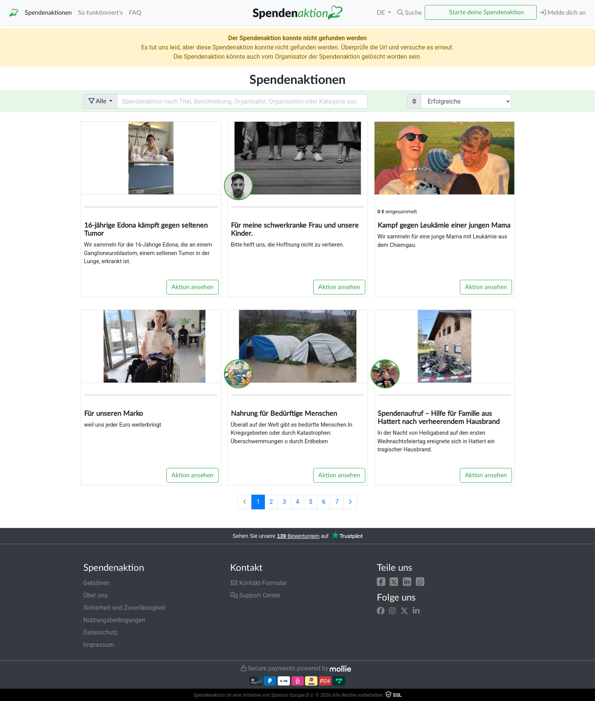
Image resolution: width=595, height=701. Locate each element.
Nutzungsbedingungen (114, 620)
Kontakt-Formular (258, 583)
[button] (381, 581)
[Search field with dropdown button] (242, 101)
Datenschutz (100, 632)
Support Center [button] (255, 595)
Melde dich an (563, 12)
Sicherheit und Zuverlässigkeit (124, 607)
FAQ (135, 13)
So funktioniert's (100, 13)
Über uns (95, 595)
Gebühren (96, 583)
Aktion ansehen (192, 287)
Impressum (99, 644)
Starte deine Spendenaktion (486, 12)
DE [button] (381, 13)
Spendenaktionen (48, 13)
